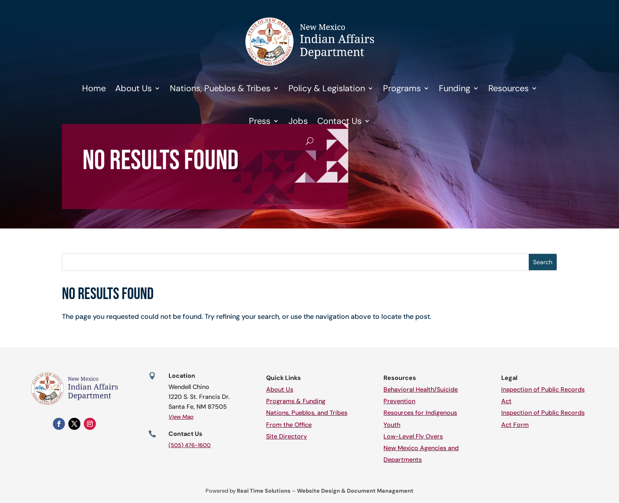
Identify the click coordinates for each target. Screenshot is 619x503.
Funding (454, 88)
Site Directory (286, 436)
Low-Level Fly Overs (413, 436)
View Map (181, 416)
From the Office (289, 425)
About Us (133, 88)
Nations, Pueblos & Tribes (220, 88)
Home (94, 88)
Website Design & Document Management (355, 490)
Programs (402, 88)
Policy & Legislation (326, 88)
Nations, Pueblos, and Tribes (306, 413)
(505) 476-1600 (190, 445)
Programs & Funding (295, 401)
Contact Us (339, 121)
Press (259, 121)
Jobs (298, 121)
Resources (508, 88)
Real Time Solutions (264, 490)
